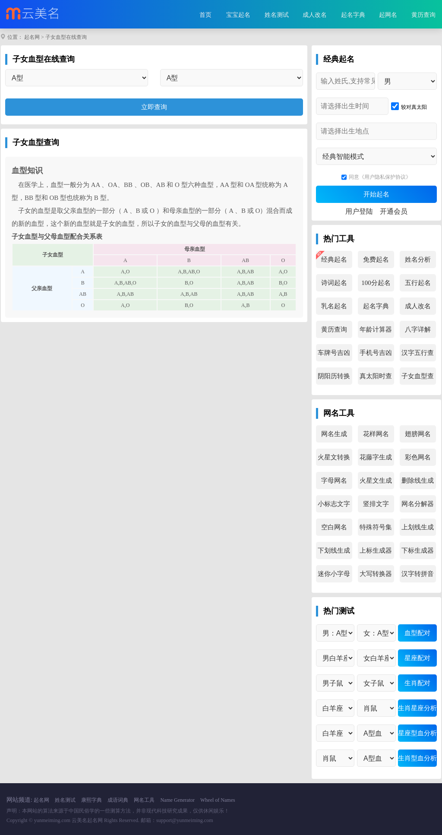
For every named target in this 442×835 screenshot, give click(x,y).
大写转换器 (376, 573)
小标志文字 (334, 503)
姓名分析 (418, 259)
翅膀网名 (418, 433)
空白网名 (334, 527)
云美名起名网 (87, 820)
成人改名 (315, 15)
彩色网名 (418, 457)
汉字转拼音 (417, 573)
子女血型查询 (417, 379)
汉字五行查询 (417, 355)
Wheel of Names (217, 800)
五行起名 (418, 282)
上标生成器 (376, 550)
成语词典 (117, 800)
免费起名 (376, 259)
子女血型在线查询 (66, 37)
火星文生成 (376, 480)
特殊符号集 (376, 527)
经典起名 (334, 259)
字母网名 (334, 480)
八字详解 (418, 329)
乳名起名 (334, 306)
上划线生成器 (417, 530)
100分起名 (376, 282)
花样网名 (376, 433)
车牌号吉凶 (334, 352)
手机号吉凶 (376, 352)
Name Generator (177, 800)
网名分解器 (417, 503)
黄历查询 (423, 15)
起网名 (388, 15)
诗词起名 (334, 282)
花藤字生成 (376, 457)
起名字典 (353, 15)
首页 (205, 15)
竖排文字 (376, 503)
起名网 (32, 37)
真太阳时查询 (376, 379)
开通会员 (393, 211)
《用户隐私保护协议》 (385, 177)
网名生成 (334, 433)
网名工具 (144, 800)
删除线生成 (417, 480)
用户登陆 (359, 211)
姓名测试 (277, 15)
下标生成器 (417, 550)
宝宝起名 (238, 15)
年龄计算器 (376, 329)
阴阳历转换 (334, 376)
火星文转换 (334, 457)
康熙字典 (91, 800)
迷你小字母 (334, 573)
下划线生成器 (334, 553)
